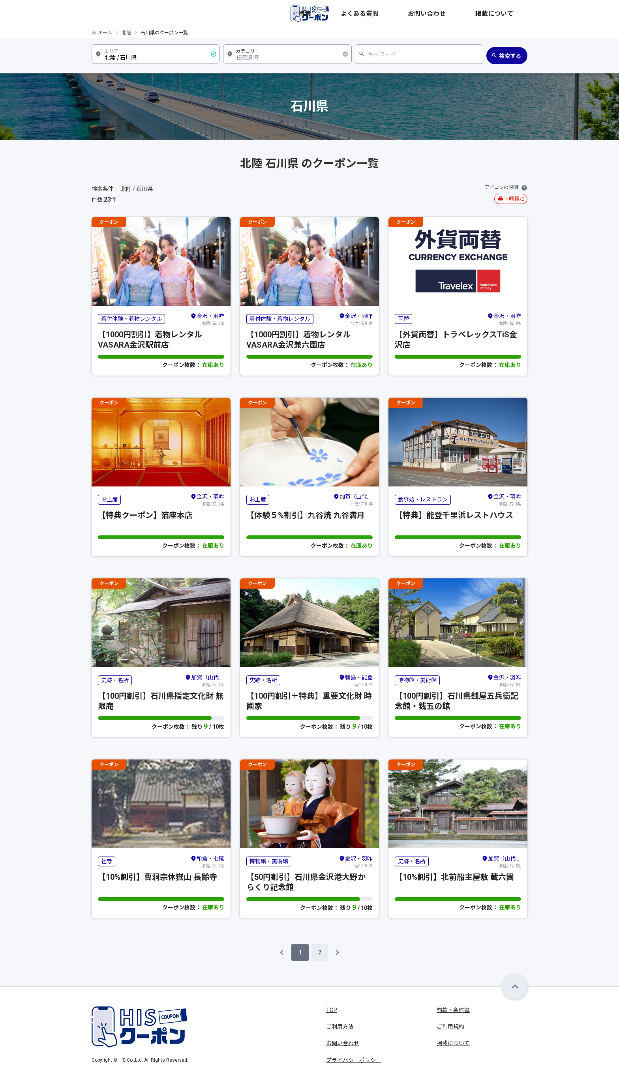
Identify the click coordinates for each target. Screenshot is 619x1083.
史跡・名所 (115, 680)
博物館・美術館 (417, 680)
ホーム (105, 33)
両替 (403, 319)
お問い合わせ (468, 14)
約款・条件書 (453, 1010)
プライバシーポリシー (353, 1060)
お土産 (109, 499)
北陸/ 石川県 (207, 318)
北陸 (126, 33)
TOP (331, 1010)
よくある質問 (425, 14)
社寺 (106, 861)
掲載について (510, 14)
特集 (394, 14)
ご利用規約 (450, 1026)
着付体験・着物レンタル (131, 319)
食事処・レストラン (423, 499)
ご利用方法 (340, 1026)
